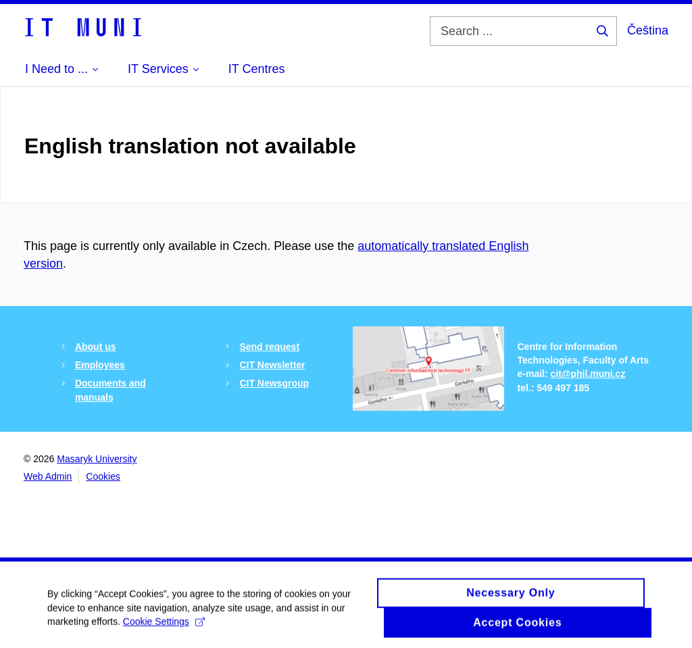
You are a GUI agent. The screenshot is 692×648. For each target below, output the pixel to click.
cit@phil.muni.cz (588, 373)
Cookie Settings (164, 625)
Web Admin (48, 476)
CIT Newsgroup (274, 383)
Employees (100, 364)
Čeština (647, 30)
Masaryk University (97, 458)
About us (95, 346)
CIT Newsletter (272, 364)
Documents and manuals (110, 390)
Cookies (103, 476)
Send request (269, 346)
